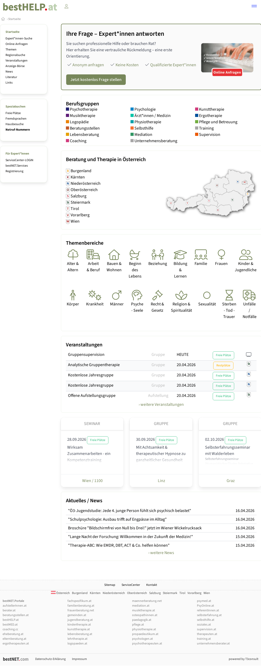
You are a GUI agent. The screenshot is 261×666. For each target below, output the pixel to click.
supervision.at (206, 629)
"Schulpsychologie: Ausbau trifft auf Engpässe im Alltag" (117, 519)
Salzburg (155, 593)
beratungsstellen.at (16, 615)
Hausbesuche (15, 124)
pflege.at (138, 624)
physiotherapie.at (144, 629)
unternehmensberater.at (213, 643)
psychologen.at (142, 639)
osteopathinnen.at (144, 615)
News (9, 71)
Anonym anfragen (88, 65)
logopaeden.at (77, 643)
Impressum (79, 659)
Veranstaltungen (17, 60)
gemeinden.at (76, 615)
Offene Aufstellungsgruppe (92, 395)
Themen (11, 49)
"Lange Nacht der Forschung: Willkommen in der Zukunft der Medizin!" (130, 537)
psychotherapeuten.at (147, 643)
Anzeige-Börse (15, 66)
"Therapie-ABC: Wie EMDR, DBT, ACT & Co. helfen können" (119, 545)
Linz (161, 481)
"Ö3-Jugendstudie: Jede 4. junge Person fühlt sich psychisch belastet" (129, 511)
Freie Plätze (13, 113)
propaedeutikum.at (145, 634)
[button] (254, 7)
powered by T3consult (243, 659)
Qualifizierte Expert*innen (173, 65)
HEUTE (183, 354)
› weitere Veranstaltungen (161, 404)
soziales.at (204, 624)
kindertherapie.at (79, 624)
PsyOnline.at (205, 605)
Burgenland (80, 593)
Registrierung (14, 171)
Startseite (14, 19)
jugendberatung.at (80, 620)
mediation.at (140, 605)
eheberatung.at (13, 634)
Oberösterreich (137, 593)
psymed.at (204, 601)
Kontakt (151, 585)
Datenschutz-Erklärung (50, 659)
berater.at (9, 610)
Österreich (60, 593)
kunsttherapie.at (78, 629)
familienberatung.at (80, 605)
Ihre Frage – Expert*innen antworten (115, 33)
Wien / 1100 (92, 481)
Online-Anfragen (17, 44)
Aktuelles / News (84, 500)
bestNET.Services (17, 165)
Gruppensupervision (86, 354)
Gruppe (158, 354)
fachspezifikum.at (79, 601)
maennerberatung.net (147, 601)
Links (9, 82)
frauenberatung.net (80, 610)
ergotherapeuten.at (16, 643)
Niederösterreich (114, 593)
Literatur (11, 77)
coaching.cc (10, 629)
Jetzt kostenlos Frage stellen (96, 80)
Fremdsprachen (16, 118)
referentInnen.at (208, 610)
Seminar (92, 424)
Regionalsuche (15, 55)
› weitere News (161, 553)
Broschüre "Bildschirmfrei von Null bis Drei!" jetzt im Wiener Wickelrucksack (135, 528)
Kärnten (95, 593)
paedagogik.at (141, 620)
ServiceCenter (131, 585)
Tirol (182, 593)
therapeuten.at (207, 634)
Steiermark (170, 593)
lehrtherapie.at (77, 639)
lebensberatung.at (79, 634)
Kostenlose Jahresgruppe (90, 375)
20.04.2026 (186, 365)
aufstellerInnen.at (15, 605)
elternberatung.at (14, 639)
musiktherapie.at (143, 610)
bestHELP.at (11, 620)
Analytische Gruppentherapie (94, 365)
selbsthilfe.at (205, 620)
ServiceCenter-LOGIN (19, 160)
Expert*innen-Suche (19, 38)
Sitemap (109, 585)
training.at (204, 639)
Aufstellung (158, 395)
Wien (206, 593)
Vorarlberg (194, 593)
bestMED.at (10, 624)
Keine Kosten (127, 65)
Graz (230, 481)
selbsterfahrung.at (209, 615)
